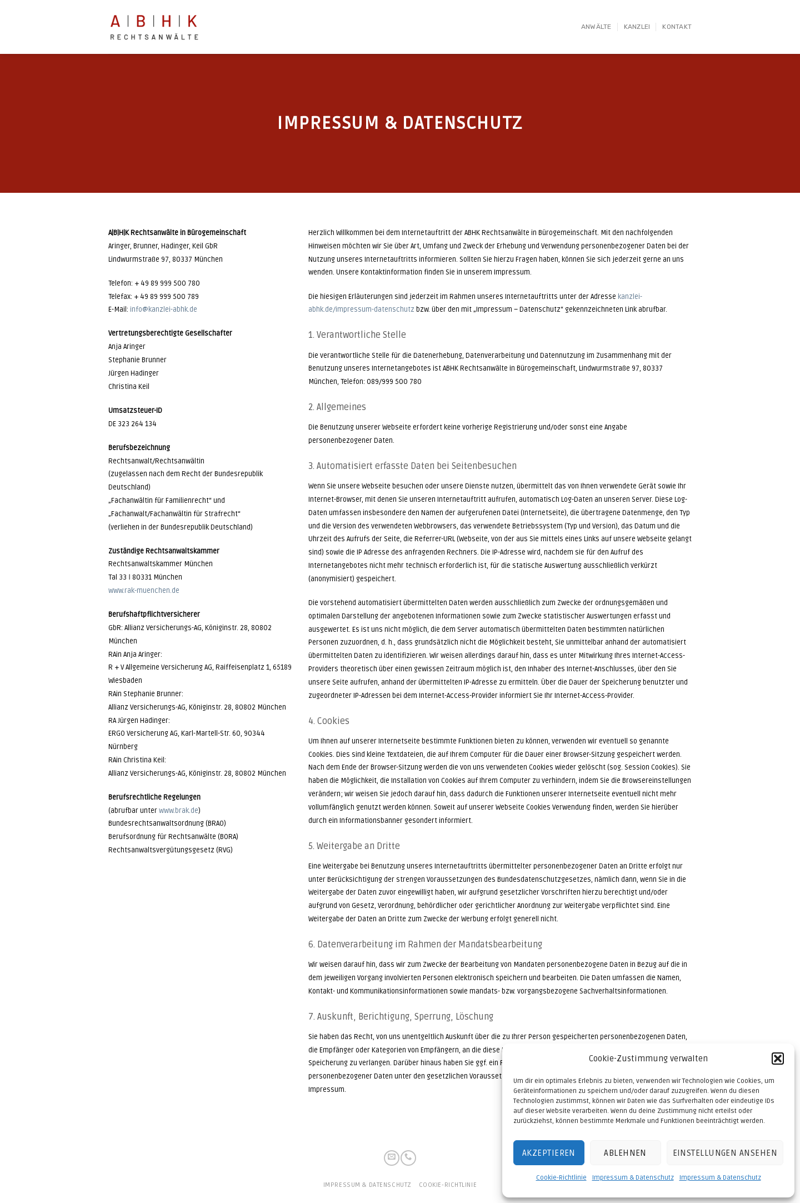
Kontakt (677, 27)
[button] (777, 1058)
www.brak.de (178, 810)
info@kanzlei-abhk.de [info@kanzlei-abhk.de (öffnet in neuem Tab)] (163, 309)
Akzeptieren (549, 1153)
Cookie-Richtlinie (561, 1178)
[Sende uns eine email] (391, 1158)
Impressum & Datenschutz (633, 1178)
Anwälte (596, 27)
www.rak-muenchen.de (143, 590)
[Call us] (408, 1158)
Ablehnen (625, 1153)
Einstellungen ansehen (725, 1153)
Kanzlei (637, 27)
